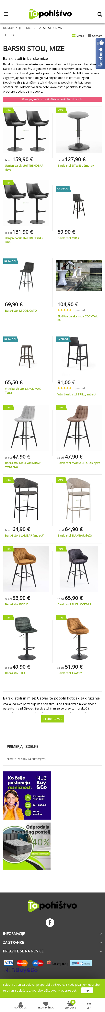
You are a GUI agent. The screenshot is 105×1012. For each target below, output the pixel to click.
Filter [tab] (9, 35)
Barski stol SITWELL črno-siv (75, 165)
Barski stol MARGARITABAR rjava (78, 463)
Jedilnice (25, 28)
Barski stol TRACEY (69, 673)
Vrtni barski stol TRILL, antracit (76, 394)
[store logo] (50, 14)
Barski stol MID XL (69, 238)
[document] (52, 988)
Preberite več (67, 990)
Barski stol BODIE (16, 604)
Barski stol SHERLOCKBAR (74, 604)
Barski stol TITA (15, 673)
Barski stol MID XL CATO (21, 311)
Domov (8, 28)
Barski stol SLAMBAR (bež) (74, 535)
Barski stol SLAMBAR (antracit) (24, 535)
